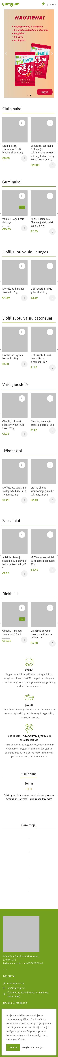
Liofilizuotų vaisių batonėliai (27, 318)
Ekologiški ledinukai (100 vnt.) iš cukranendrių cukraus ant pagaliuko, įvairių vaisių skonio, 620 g (43, 152)
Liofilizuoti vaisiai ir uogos (25, 252)
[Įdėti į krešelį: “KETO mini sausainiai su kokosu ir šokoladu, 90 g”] (52, 570)
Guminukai (11, 182)
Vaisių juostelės (15, 385)
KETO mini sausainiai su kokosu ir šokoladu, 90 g (43, 561)
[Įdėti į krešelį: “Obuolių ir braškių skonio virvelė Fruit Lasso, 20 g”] (24, 434)
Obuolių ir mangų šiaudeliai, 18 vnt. (12, 632)
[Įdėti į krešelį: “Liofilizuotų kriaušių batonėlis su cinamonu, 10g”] (52, 367)
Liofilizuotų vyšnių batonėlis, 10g (12, 357)
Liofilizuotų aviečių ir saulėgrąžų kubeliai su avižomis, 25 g (14, 491)
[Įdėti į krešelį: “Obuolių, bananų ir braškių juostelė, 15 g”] (52, 430)
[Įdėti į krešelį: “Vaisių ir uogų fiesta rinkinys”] (24, 228)
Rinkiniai (10, 594)
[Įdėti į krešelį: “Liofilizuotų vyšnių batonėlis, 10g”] (24, 364)
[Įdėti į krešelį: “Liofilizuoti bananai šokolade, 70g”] (24, 298)
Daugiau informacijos (32, 1047)
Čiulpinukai (12, 109)
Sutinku (13, 1047)
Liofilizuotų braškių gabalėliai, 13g (41, 290)
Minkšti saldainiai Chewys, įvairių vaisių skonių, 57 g (42, 222)
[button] (27, 95)
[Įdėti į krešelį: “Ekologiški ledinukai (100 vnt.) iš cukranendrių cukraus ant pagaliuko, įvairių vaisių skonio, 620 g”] (52, 165)
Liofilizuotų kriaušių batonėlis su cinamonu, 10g (42, 358)
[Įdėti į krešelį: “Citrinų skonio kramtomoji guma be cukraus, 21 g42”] (52, 500)
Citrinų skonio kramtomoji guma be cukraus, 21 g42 (42, 491)
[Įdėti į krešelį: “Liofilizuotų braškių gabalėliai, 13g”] (52, 298)
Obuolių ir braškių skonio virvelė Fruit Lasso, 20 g (13, 425)
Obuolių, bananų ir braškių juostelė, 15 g (42, 423)
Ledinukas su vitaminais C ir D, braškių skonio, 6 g (12, 149)
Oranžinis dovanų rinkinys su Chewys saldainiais (41, 634)
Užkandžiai (12, 451)
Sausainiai (11, 521)
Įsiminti (22, 123)
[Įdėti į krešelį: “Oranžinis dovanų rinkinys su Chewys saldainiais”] (52, 643)
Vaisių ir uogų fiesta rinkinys (13, 220)
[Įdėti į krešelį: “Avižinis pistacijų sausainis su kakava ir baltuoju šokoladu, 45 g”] (24, 573)
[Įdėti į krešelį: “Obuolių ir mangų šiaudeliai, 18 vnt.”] (24, 640)
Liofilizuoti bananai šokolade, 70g (13, 290)
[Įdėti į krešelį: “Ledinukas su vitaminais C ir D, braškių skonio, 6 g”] (24, 158)
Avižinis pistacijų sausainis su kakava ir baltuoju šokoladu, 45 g (14, 562)
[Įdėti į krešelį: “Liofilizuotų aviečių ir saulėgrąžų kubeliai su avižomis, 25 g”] (24, 500)
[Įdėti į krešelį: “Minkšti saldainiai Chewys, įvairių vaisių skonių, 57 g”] (52, 231)
